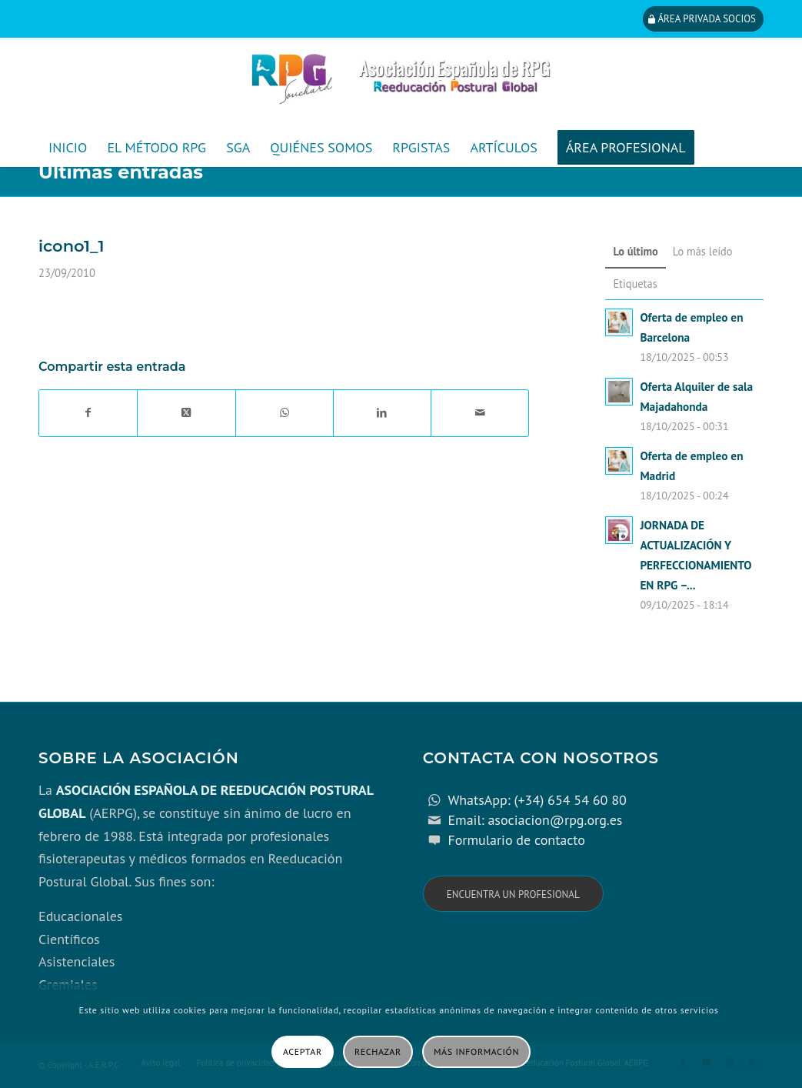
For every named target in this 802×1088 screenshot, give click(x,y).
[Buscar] (753, 186)
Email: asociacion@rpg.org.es (535, 820)
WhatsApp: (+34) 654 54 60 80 (537, 800)
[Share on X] (186, 413)
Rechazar (377, 1051)
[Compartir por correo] (479, 413)
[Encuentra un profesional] (513, 894)
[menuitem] (67, 147)
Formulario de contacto (516, 840)
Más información (476, 1051)
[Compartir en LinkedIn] (382, 413)
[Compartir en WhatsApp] (284, 413)
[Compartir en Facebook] (88, 413)
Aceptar (302, 1051)
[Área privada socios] (703, 19)
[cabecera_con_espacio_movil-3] (401, 83)
